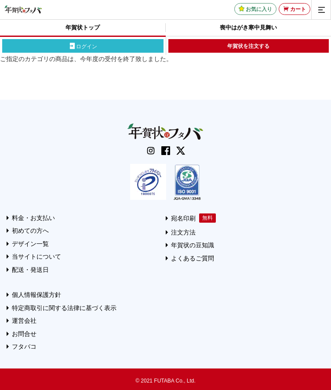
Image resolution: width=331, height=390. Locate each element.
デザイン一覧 (30, 243)
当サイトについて (36, 256)
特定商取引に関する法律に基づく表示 (64, 307)
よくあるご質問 (192, 258)
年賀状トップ (82, 27)
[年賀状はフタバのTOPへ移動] (23, 9)
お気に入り (259, 9)
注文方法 (183, 232)
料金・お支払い (33, 217)
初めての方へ (30, 230)
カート (298, 9)
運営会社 (24, 320)
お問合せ (24, 333)
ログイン (86, 46)
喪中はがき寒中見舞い (248, 27)
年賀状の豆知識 (192, 245)
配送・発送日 (30, 269)
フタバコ (24, 346)
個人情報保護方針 (36, 294)
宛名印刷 (183, 218)
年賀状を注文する (248, 46)
